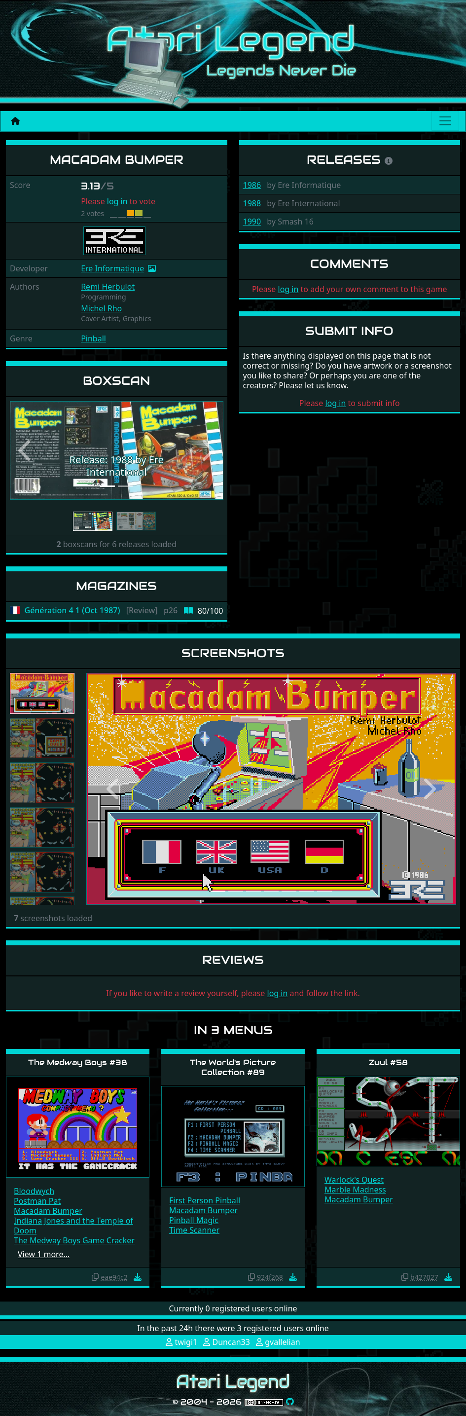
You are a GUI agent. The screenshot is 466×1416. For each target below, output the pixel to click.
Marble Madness (355, 1189)
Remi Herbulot (108, 286)
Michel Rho (101, 308)
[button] (26, 450)
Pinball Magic (193, 1220)
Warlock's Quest (354, 1179)
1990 (252, 221)
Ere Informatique (112, 268)
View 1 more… (44, 1254)
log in (117, 201)
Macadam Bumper (48, 1210)
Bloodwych (34, 1191)
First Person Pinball (204, 1200)
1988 (252, 203)
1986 (252, 185)
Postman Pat (37, 1200)
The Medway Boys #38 (77, 1062)
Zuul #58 (388, 1062)
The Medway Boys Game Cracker (74, 1240)
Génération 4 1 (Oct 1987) (72, 610)
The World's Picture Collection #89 (233, 1067)
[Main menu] (445, 121)
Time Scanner (194, 1230)
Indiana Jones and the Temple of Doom (73, 1225)
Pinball (93, 338)
